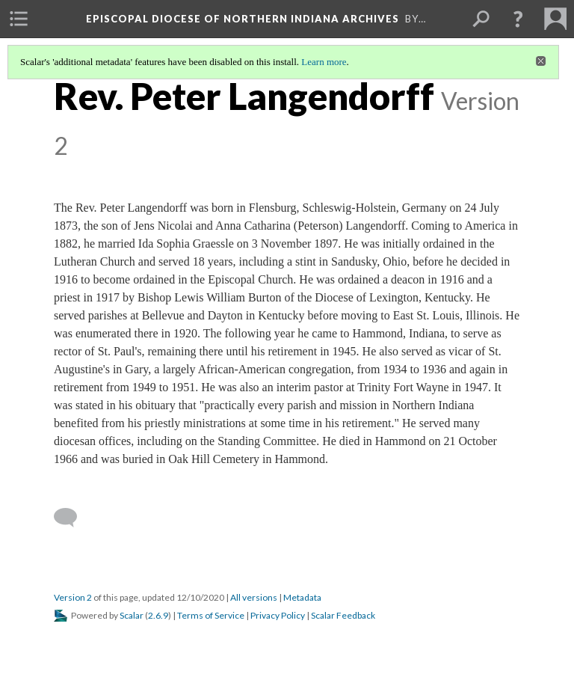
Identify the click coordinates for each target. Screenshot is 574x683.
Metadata (302, 597)
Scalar (132, 615)
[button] (518, 18)
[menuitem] (18, 18)
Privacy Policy (277, 615)
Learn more (323, 61)
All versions (253, 597)
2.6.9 (158, 615)
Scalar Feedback (343, 615)
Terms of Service (210, 615)
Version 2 (73, 597)
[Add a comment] (72, 517)
